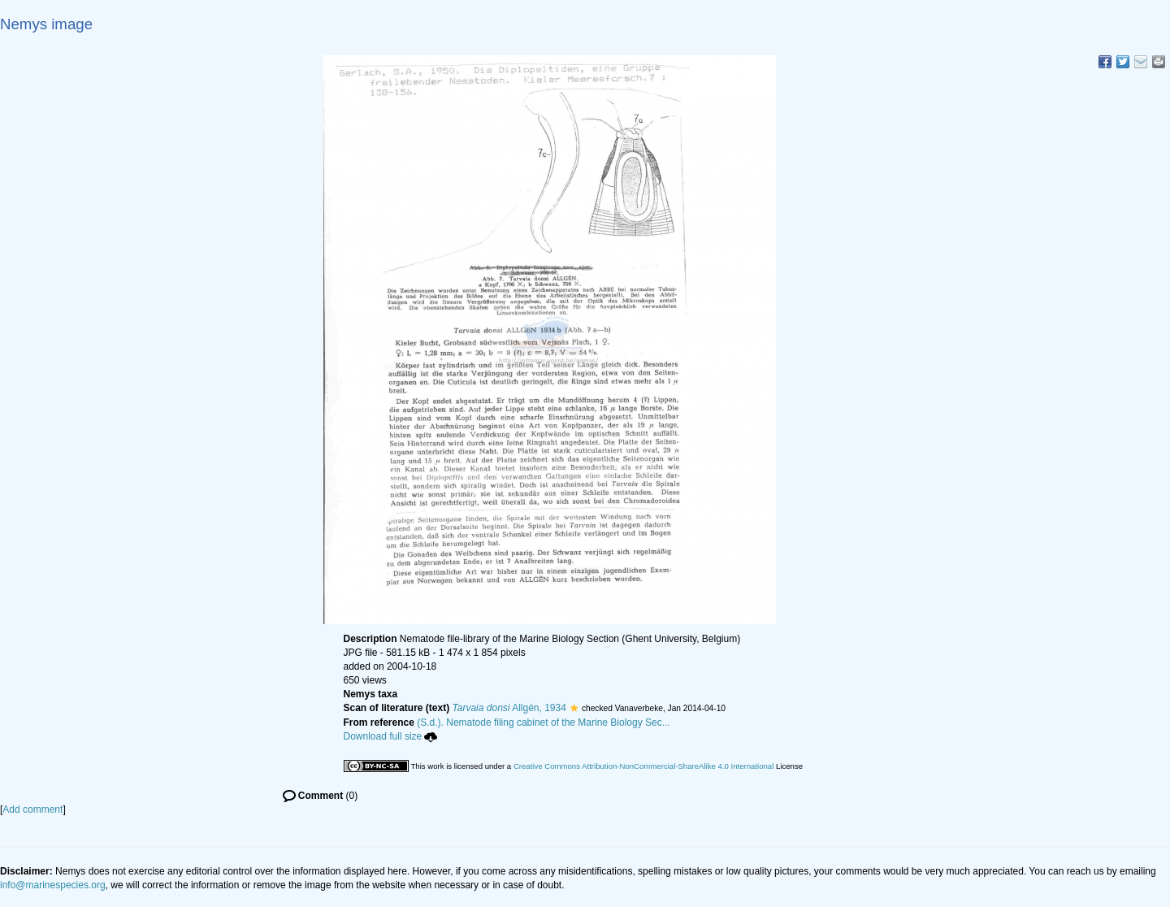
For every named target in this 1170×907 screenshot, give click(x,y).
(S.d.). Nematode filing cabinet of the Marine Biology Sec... (543, 722)
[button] (574, 708)
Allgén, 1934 (509, 708)
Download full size (391, 736)
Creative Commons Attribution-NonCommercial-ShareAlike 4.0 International (644, 766)
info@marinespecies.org (53, 885)
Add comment (32, 809)
